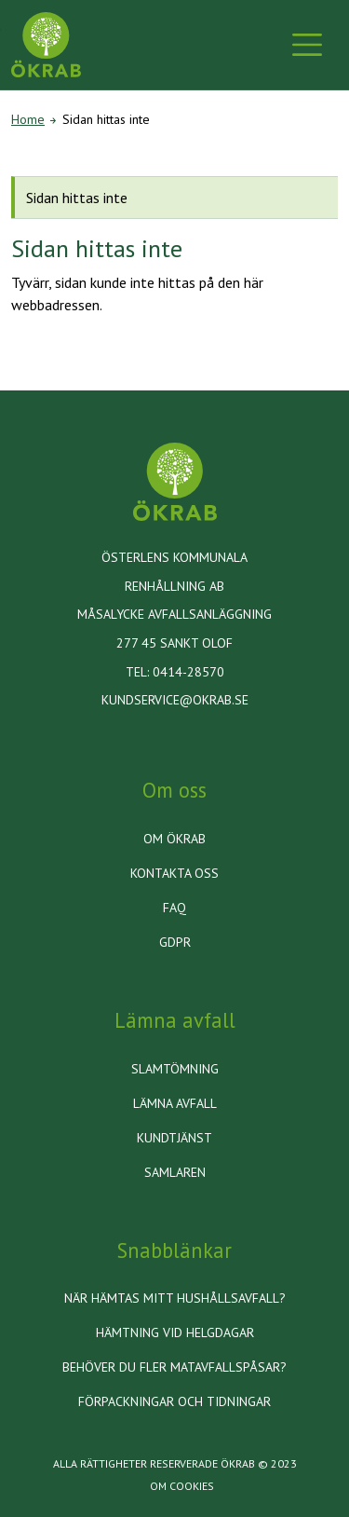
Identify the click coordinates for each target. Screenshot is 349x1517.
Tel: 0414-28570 (175, 671)
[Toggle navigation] (307, 44)
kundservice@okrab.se (174, 699)
